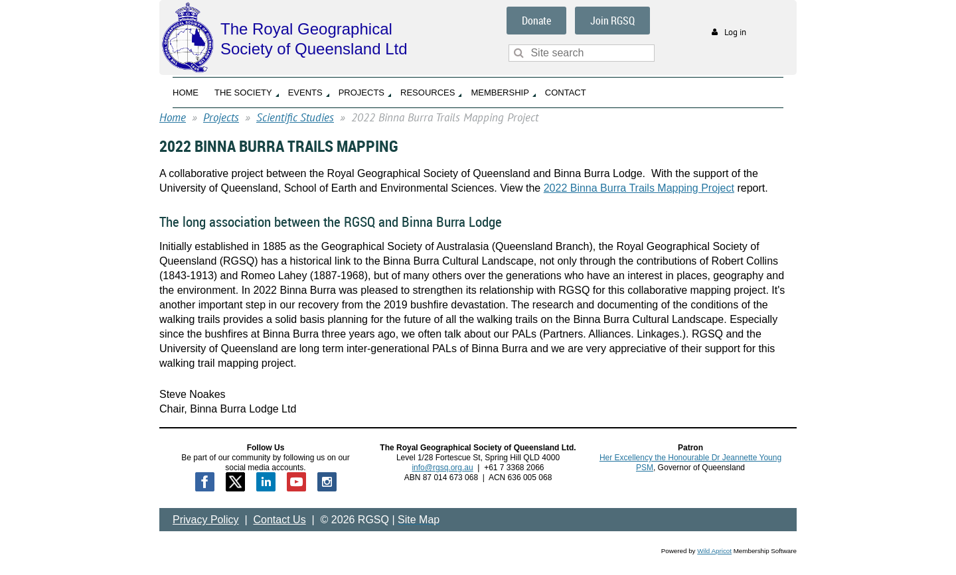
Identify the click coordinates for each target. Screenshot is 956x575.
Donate (536, 20)
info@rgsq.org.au (442, 467)
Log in (735, 32)
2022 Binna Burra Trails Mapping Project (639, 188)
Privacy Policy (206, 519)
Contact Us (280, 519)
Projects (221, 117)
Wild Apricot (714, 550)
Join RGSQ (612, 20)
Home (172, 117)
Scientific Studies (295, 117)
